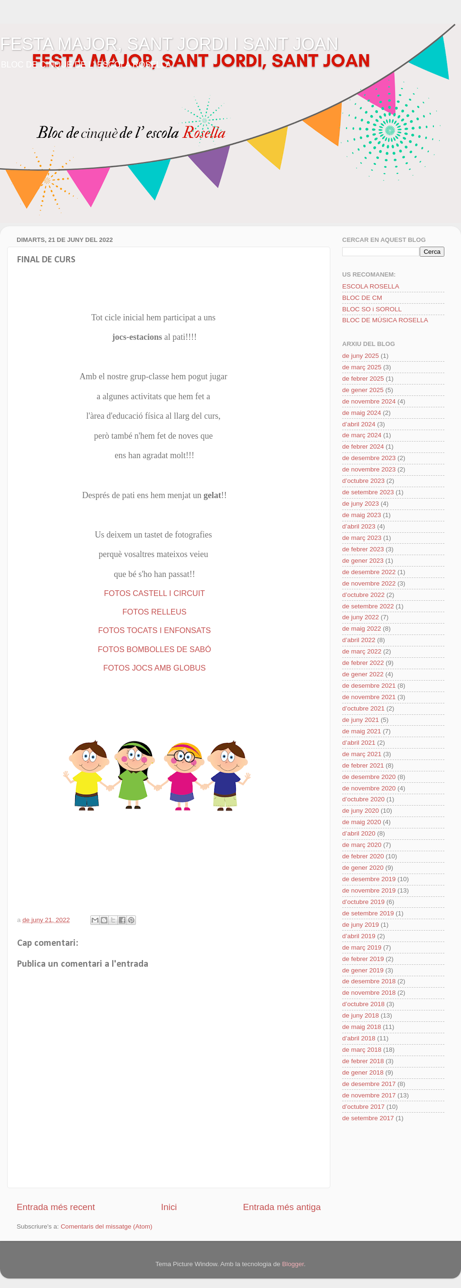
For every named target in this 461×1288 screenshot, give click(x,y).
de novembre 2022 (369, 583)
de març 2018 (362, 1049)
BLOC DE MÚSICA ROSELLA (385, 320)
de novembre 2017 (369, 1095)
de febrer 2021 (363, 765)
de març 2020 (362, 844)
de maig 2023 (361, 515)
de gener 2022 (363, 674)
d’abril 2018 (358, 1038)
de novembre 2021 (369, 697)
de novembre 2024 (369, 401)
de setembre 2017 (368, 1118)
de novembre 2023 (369, 469)
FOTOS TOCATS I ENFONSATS (154, 630)
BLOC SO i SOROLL (372, 309)
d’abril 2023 (358, 526)
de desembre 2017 (369, 1083)
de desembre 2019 (369, 879)
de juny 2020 (360, 810)
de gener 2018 (363, 1072)
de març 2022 (362, 651)
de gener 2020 (363, 867)
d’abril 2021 (358, 742)
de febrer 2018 (363, 1061)
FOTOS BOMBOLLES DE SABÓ (154, 649)
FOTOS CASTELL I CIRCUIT (154, 593)
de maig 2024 (361, 412)
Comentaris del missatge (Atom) (107, 1226)
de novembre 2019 (369, 890)
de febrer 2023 (363, 549)
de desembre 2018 (369, 981)
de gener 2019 (363, 970)
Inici (169, 1207)
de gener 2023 (363, 560)
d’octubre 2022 (363, 594)
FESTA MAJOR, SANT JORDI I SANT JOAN (169, 44)
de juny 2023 (360, 503)
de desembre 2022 (369, 572)
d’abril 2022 (358, 640)
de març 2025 (362, 367)
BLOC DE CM (362, 297)
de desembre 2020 (369, 776)
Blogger (293, 1264)
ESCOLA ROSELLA (370, 286)
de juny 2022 (360, 617)
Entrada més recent (56, 1207)
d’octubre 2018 (363, 1004)
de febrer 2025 (363, 378)
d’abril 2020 (358, 833)
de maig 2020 (361, 822)
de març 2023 (362, 537)
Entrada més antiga (282, 1207)
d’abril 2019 (358, 936)
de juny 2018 (360, 1015)
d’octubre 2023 (363, 480)
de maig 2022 (361, 628)
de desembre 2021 (369, 685)
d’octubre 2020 (363, 799)
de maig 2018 (361, 1026)
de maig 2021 (361, 731)
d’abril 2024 (358, 424)
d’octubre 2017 (363, 1106)
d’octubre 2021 (363, 708)
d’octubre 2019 (363, 901)
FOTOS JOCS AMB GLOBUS (154, 667)
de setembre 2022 (368, 606)
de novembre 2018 (369, 992)
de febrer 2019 (363, 958)
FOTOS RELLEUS (155, 611)
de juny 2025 (360, 355)
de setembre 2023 (368, 492)
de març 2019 (362, 947)
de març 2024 (362, 435)
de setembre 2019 (368, 913)
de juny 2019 (360, 924)
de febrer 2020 (363, 856)
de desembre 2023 (369, 457)
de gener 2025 (363, 390)
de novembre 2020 (369, 788)
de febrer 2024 (363, 446)
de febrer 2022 (363, 662)
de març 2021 (362, 754)
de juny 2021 (360, 719)
